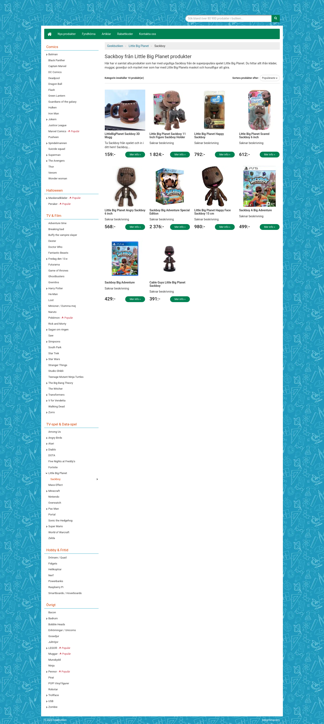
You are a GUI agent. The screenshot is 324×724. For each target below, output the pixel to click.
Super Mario (55, 526)
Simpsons (54, 341)
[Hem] (49, 34)
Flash (51, 89)
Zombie (52, 706)
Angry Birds (55, 437)
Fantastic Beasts (58, 252)
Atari (51, 443)
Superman (54, 154)
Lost (51, 300)
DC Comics (55, 72)
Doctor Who (55, 247)
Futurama (54, 264)
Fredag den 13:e (57, 258)
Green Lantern (56, 95)
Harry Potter (55, 288)
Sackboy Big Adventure (120, 282)
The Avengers (56, 160)
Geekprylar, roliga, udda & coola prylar (75, 13)
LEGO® (59, 648)
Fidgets (52, 563)
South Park (54, 347)
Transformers (56, 394)
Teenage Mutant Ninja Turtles (65, 376)
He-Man (53, 294)
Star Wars (54, 359)
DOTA (51, 455)
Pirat (51, 677)
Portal (52, 514)
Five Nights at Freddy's (61, 461)
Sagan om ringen (58, 329)
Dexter (52, 241)
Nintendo (53, 496)
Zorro (51, 412)
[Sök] (276, 18)
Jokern (52, 119)
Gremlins (53, 282)
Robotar (53, 689)
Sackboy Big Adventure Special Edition (169, 212)
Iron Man (53, 113)
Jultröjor (53, 642)
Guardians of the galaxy (62, 101)
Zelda (51, 538)
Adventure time (57, 223)
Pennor (59, 671)
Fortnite (53, 467)
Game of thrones (58, 270)
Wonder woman (57, 178)
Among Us (54, 431)
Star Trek (53, 353)
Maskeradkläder (64, 197)
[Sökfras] (228, 18)
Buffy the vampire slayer (62, 235)
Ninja (51, 665)
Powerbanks (55, 581)
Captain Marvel (57, 66)
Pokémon (60, 317)
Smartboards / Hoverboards (65, 593)
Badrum (53, 618)
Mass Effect (55, 484)
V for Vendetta (57, 400)
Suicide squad (56, 148)
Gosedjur (53, 636)
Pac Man (53, 508)
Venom (52, 172)
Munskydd (54, 659)
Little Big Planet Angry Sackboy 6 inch (125, 212)
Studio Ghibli (55, 370)
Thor (51, 166)
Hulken (52, 107)
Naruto (52, 311)
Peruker (59, 203)
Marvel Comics (63, 131)
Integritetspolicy (271, 720)
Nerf (51, 575)
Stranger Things (57, 365)
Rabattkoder (125, 34)
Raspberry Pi (55, 587)
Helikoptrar (55, 569)
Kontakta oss (147, 34)
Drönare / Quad (57, 557)
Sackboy (55, 479)
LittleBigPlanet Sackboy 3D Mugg (122, 135)
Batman (53, 54)
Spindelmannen (57, 143)
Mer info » (135, 154)
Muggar (59, 653)
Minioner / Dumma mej (62, 305)
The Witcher (55, 388)
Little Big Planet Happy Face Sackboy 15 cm (212, 212)
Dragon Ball (55, 83)
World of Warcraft (58, 532)
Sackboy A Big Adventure (255, 210)
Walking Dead (56, 406)
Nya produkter (67, 34)
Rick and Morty (57, 323)
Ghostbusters (56, 276)
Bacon (52, 612)
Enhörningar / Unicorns (62, 630)
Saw (51, 335)
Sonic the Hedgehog (60, 520)
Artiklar (106, 34)
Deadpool (54, 78)
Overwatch (54, 502)
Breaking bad (56, 229)
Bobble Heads (56, 624)
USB (50, 701)
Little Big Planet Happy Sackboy (209, 135)
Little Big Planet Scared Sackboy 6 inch (254, 135)
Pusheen (53, 137)
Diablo (52, 449)
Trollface (53, 695)
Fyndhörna (89, 34)
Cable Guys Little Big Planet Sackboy (167, 284)
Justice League (57, 125)
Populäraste (270, 78)
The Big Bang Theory (60, 382)
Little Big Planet (57, 473)
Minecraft (54, 490)
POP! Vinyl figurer (58, 683)
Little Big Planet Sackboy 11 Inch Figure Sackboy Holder (167, 135)
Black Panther (56, 60)
